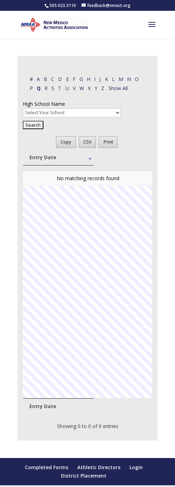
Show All (118, 88)
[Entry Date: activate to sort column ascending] (44, 157)
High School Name (44, 104)
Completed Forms (46, 467)
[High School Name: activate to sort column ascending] (96, 157)
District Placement (83, 475)
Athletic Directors (98, 467)
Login (136, 467)
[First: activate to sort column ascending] (140, 157)
